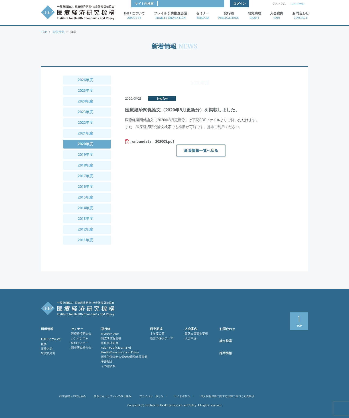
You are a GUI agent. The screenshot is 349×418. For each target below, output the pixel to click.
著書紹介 (107, 361)
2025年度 (85, 90)
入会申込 (190, 338)
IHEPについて (51, 339)
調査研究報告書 (111, 338)
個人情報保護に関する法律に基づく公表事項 (227, 396)
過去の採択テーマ (161, 338)
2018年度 (85, 165)
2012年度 (85, 229)
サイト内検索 (211, 3)
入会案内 (191, 329)
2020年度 (85, 143)
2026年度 (85, 79)
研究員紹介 (48, 353)
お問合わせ (227, 329)
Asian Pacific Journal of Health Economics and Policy (120, 350)
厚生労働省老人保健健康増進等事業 (124, 357)
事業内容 (47, 349)
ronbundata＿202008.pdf (152, 141)
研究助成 (156, 329)
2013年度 (85, 218)
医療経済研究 (109, 343)
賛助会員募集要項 (196, 334)
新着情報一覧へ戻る (201, 150)
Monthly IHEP (110, 334)
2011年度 (85, 239)
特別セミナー (79, 343)
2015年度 (85, 197)
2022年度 (85, 122)
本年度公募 (157, 334)
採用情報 (225, 353)
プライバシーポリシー (152, 396)
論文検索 (225, 341)
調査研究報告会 (81, 348)
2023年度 (85, 111)
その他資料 (108, 366)
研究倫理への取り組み (72, 396)
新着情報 (59, 32)
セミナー (77, 329)
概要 (44, 344)
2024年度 (85, 101)
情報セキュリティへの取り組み (112, 396)
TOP (44, 32)
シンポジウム (79, 338)
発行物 (105, 329)
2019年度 (85, 154)
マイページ (297, 3)
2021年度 (85, 133)
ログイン (239, 3)
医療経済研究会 (81, 334)
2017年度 (85, 175)
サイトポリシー (183, 396)
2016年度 (85, 186)
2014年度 (85, 207)
